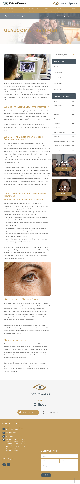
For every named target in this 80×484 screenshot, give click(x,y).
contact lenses (62, 120)
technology (60, 154)
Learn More (65, 173)
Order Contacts (48, 10)
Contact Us (73, 10)
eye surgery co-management (62, 143)
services (59, 115)
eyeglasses (60, 124)
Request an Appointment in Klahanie (33, 16)
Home (4, 8)
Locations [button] (24, 8)
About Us (59, 67)
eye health (60, 129)
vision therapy (61, 106)
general (59, 102)
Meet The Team (62, 78)
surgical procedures (63, 133)
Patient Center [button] (63, 10)
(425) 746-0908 (59, 16)
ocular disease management (61, 149)
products (59, 138)
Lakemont (26, 411)
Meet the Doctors (10, 10)
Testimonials (60, 84)
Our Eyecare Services (33, 10)
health (59, 111)
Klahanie (50, 411)
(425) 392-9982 (17, 16)
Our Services (61, 73)
